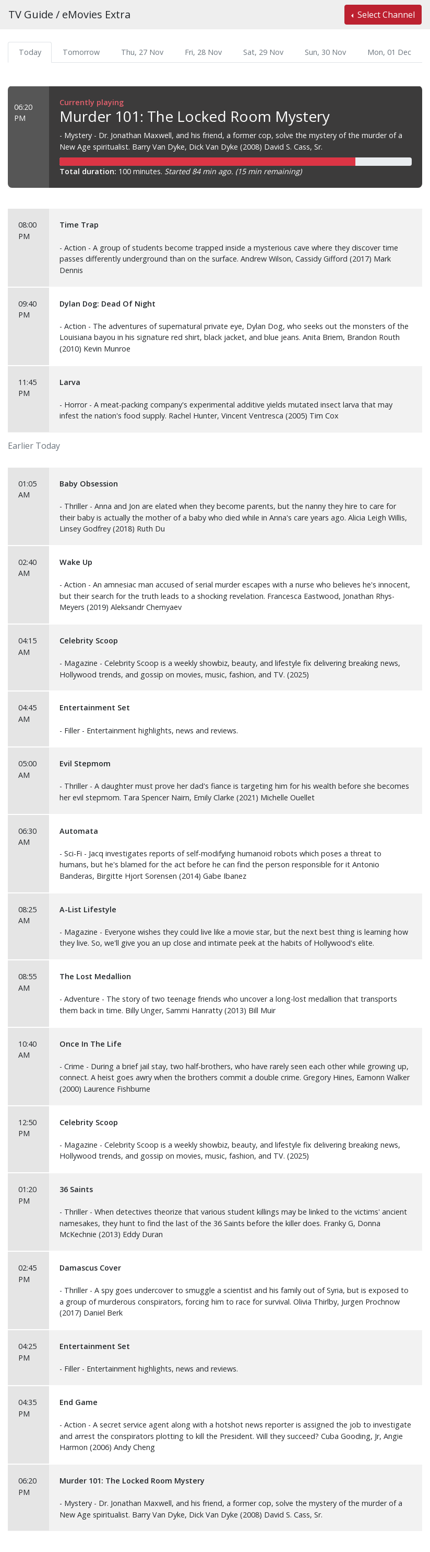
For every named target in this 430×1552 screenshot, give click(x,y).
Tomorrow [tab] (81, 52)
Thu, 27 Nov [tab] (142, 52)
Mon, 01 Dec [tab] (389, 52)
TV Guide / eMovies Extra (69, 14)
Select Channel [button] (385, 14)
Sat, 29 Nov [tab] (263, 52)
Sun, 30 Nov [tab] (325, 52)
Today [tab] (30, 52)
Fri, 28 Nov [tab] (203, 52)
